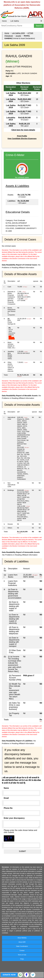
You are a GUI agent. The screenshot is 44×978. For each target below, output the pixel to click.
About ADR (22, 942)
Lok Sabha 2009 (18, 33)
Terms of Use (22, 955)
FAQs (22, 959)
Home (4, 21)
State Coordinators (22, 946)
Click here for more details (23, 130)
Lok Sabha (14, 21)
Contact (22, 950)
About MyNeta (21, 938)
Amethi (18, 36)
